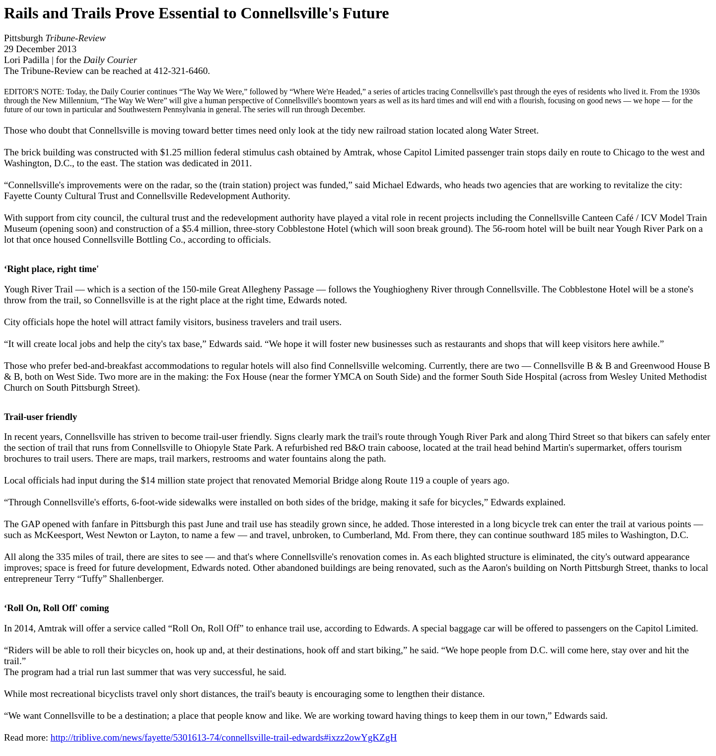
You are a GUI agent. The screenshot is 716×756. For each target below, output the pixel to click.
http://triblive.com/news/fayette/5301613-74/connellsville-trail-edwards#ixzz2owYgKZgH (224, 737)
